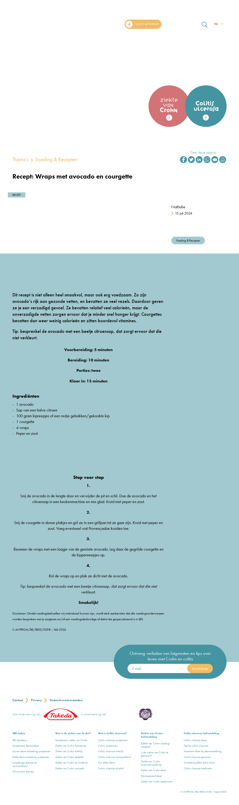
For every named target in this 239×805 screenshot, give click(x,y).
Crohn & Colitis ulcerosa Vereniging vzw (123, 714)
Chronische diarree (23, 771)
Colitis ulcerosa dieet (195, 740)
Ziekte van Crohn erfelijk (68, 751)
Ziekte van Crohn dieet (153, 770)
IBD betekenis (19, 740)
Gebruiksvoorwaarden (66, 700)
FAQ (222, 37)
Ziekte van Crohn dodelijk (69, 757)
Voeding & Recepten (56, 159)
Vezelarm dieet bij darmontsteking (202, 751)
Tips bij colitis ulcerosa (196, 745)
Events (203, 37)
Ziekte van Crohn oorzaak (69, 768)
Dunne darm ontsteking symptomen (31, 751)
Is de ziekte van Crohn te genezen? (154, 754)
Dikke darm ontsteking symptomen (31, 757)
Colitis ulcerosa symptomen (113, 740)
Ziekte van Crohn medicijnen (156, 781)
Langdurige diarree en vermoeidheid (24, 764)
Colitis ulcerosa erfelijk (110, 751)
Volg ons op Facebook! (142, 24)
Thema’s (180, 37)
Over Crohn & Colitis (144, 37)
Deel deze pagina (203, 152)
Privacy (36, 700)
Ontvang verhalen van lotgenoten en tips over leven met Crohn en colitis (170, 656)
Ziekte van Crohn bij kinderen (71, 762)
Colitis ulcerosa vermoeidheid (114, 757)
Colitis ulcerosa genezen (197, 757)
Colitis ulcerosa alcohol (111, 768)
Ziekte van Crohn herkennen (71, 745)
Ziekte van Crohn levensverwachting (151, 763)
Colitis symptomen (108, 745)
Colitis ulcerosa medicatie (198, 768)
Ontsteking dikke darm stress (199, 762)
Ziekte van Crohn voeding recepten (155, 745)
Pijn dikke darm (106, 762)
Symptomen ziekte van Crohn (71, 740)
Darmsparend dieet (151, 776)
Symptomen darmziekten (25, 745)
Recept (16, 195)
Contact (17, 700)
